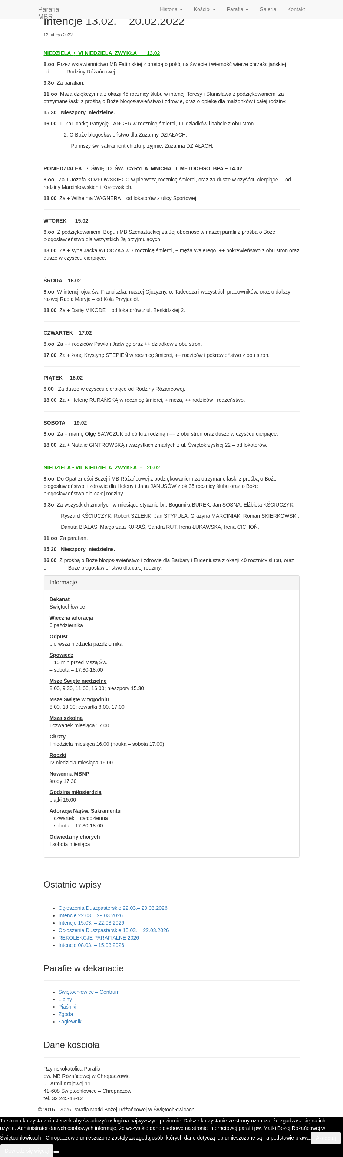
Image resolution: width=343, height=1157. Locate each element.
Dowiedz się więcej (27, 1151)
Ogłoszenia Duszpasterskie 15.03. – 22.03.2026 (114, 930)
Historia (171, 9)
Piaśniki (67, 1007)
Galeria (268, 9)
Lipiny (65, 999)
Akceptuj (326, 1138)
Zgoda (66, 1014)
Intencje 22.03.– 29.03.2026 (91, 915)
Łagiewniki (71, 1022)
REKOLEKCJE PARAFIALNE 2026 (99, 938)
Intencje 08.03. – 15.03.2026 (91, 945)
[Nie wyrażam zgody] (56, 1152)
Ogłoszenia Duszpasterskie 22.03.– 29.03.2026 (113, 908)
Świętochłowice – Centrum (89, 992)
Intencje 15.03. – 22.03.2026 (91, 923)
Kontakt (296, 9)
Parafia (237, 9)
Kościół (205, 9)
